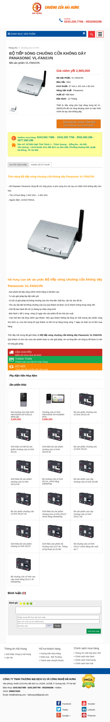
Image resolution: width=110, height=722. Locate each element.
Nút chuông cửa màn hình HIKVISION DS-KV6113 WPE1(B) (22, 414)
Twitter (62, 709)
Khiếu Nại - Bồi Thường (51, 657)
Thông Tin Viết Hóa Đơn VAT (88, 653)
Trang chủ (13, 48)
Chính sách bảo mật (84, 663)
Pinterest (89, 715)
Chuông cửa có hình (30, 48)
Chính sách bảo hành (84, 656)
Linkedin (88, 709)
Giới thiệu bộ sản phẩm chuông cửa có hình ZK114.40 (21, 481)
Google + (63, 715)
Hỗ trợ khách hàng (49, 648)
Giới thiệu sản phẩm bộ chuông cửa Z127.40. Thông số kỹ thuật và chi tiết (54, 546)
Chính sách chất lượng (85, 660)
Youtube (88, 703)
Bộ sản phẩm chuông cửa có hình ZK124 (85, 447)
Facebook (63, 703)
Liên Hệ (9, 658)
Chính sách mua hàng (86, 648)
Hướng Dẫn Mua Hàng (51, 653)
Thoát (57, 626)
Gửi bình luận (93, 631)
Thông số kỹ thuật (40, 165)
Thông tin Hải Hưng (15, 648)
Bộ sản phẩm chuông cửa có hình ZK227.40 (22, 512)
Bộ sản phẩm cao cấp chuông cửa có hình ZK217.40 (83, 514)
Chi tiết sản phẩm (18, 165)
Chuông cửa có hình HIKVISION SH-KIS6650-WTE (53, 414)
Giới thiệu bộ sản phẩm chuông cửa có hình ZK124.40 (52, 449)
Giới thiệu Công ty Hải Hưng (18, 654)
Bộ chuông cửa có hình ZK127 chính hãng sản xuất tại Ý (86, 546)
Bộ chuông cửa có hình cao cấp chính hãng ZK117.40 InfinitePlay (23, 579)
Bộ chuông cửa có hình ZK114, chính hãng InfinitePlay (52, 481)
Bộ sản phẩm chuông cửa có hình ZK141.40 (85, 413)
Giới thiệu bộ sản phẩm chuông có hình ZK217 (21, 545)
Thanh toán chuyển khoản (52, 660)
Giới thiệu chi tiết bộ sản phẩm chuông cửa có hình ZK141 (22, 449)
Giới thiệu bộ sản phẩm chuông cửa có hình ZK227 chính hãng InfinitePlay (54, 514)
